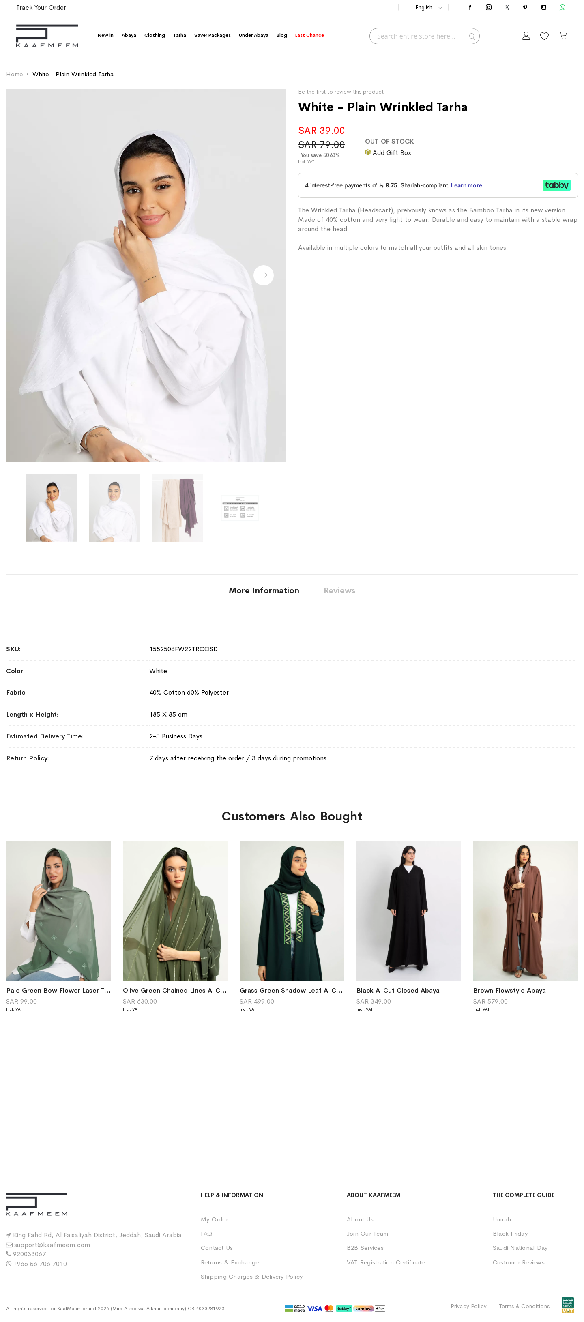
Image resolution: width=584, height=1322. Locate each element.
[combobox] (424, 36)
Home (14, 74)
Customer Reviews (519, 1262)
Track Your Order (41, 7)
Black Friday (510, 1233)
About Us (360, 1219)
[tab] (264, 590)
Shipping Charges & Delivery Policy (252, 1276)
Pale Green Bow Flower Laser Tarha (62, 990)
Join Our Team (367, 1233)
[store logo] (47, 36)
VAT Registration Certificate (386, 1262)
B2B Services (365, 1247)
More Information (264, 591)
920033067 (29, 1254)
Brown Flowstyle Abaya (509, 990)
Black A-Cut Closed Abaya (398, 990)
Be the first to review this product (341, 91)
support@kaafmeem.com (52, 1244)
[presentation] (263, 275)
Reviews (339, 591)
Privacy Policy (469, 1306)
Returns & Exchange (230, 1262)
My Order (214, 1219)
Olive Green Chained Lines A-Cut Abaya (185, 990)
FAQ (207, 1233)
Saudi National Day (520, 1247)
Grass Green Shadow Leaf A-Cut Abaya (302, 990)
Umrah (502, 1219)
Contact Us (217, 1247)
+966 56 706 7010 (40, 1264)
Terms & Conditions (524, 1306)
